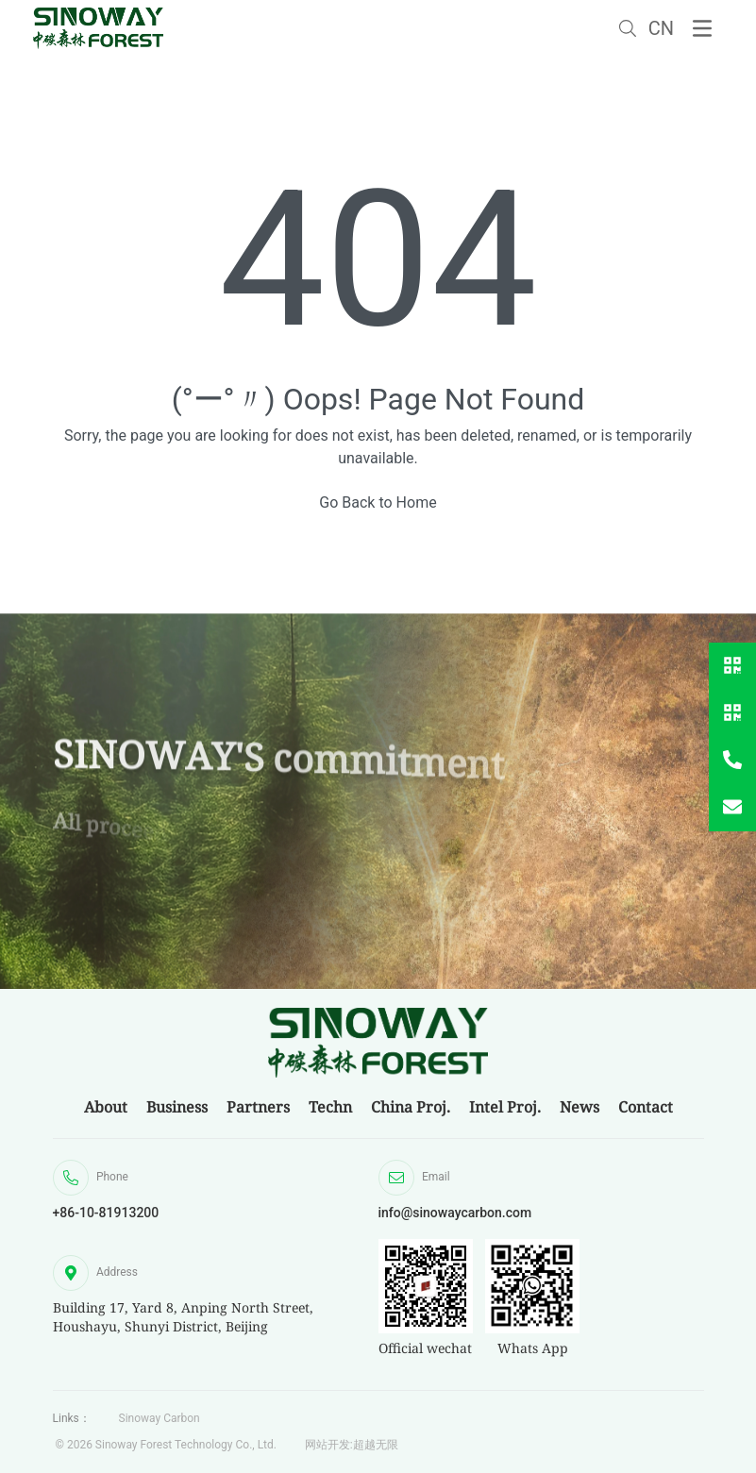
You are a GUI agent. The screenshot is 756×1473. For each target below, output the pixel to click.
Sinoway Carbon (159, 1418)
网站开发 (327, 1444)
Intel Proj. (505, 1106)
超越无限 (375, 1444)
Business (177, 1106)
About (105, 1106)
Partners (258, 1106)
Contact (645, 1106)
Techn (330, 1106)
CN (661, 28)
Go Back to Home (377, 502)
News (579, 1106)
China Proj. (410, 1106)
